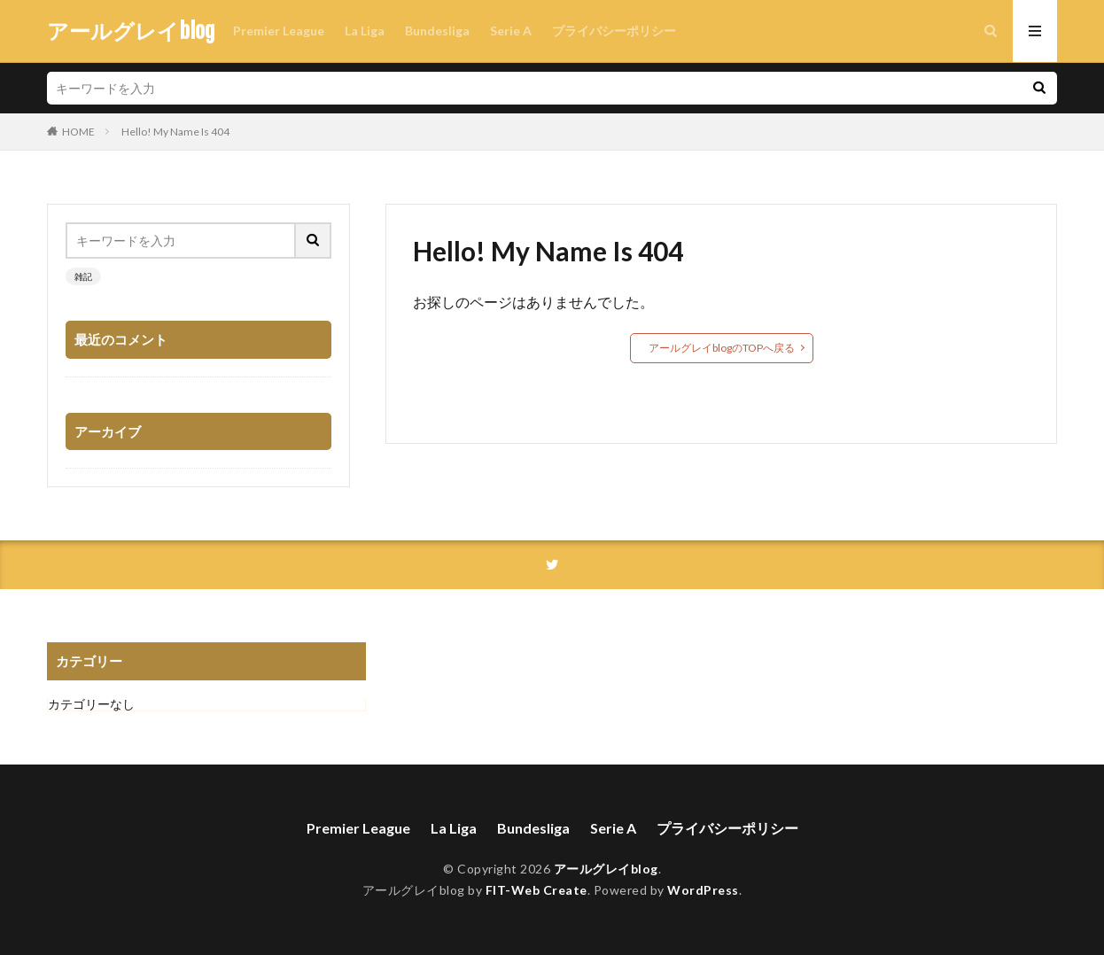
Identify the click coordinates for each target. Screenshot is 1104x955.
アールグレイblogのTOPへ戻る (722, 347)
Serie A (511, 30)
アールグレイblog (131, 31)
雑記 (83, 276)
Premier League (278, 30)
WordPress (703, 889)
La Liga (365, 30)
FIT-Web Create (536, 889)
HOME (78, 131)
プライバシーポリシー (614, 30)
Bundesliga (437, 30)
